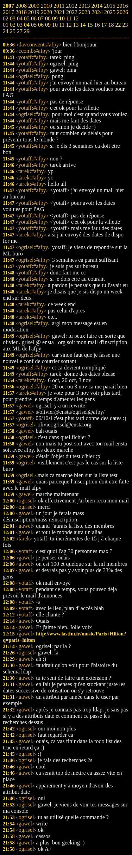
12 (68, 25)
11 (61, 25)
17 (104, 25)
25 (12, 31)
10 (55, 25)
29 (27, 31)
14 (83, 25)
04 (27, 25)
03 (20, 25)
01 (5, 25)
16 (97, 25)
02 (12, 25)
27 (20, 31)
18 (111, 25)
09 (48, 25)
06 (41, 25)
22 (118, 25)
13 (75, 25)
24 (5, 31)
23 (125, 25)
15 (90, 25)
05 (34, 25)
